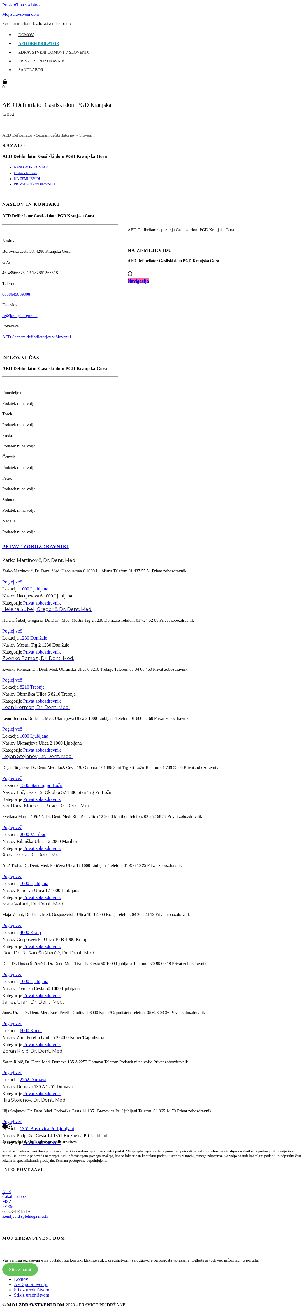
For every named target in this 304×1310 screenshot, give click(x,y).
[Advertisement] (215, 337)
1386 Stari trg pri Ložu (41, 785)
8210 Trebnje (32, 686)
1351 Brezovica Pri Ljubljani (47, 1128)
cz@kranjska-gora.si (20, 315)
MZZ (6, 1201)
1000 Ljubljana (34, 588)
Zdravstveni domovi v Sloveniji (53, 52)
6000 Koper (31, 1030)
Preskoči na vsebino (21, 4)
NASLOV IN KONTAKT (32, 167)
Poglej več (12, 581)
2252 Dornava (33, 1079)
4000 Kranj (30, 932)
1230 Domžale (33, 637)
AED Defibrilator (38, 43)
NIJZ (6, 1191)
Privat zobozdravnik (41, 61)
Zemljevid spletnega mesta (25, 1216)
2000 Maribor (32, 834)
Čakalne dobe (14, 1196)
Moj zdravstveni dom (20, 14)
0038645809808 (16, 294)
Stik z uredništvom (31, 1289)
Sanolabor (30, 70)
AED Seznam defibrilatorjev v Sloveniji (36, 337)
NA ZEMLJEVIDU (27, 179)
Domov (26, 35)
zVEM (8, 1206)
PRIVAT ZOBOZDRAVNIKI (34, 184)
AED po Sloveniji (31, 1284)
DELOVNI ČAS (25, 173)
